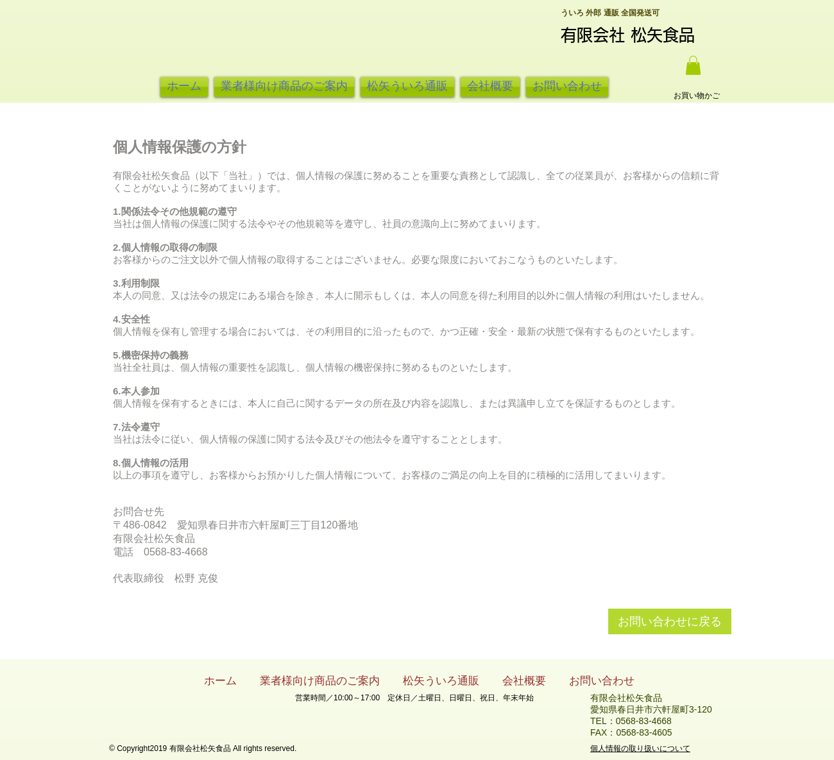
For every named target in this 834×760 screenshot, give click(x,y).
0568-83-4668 (644, 721)
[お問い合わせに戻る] (669, 621)
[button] (693, 65)
